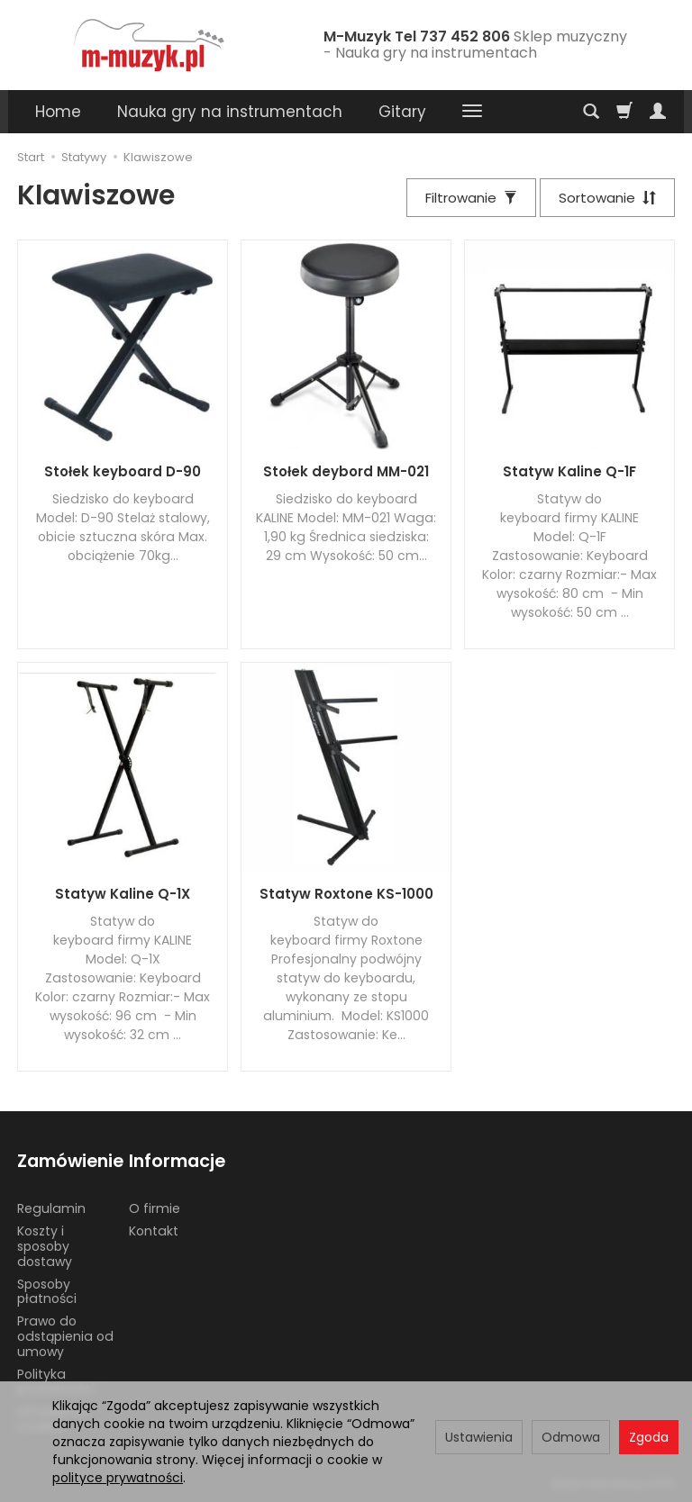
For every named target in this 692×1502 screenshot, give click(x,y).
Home (58, 111)
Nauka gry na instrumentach (229, 111)
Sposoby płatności (47, 1291)
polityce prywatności (117, 1478)
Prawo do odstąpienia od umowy (65, 1336)
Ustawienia (479, 1437)
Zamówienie (66, 1161)
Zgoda (649, 1437)
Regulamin (51, 1208)
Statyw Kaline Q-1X (122, 893)
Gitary (402, 111)
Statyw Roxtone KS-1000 (346, 893)
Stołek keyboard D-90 (122, 471)
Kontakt (153, 1231)
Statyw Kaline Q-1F (569, 471)
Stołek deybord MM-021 (346, 471)
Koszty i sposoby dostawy (44, 1246)
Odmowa (571, 1437)
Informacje (177, 1161)
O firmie (154, 1208)
